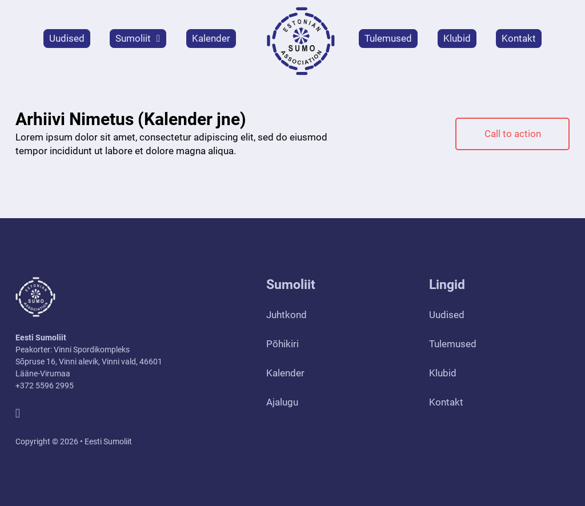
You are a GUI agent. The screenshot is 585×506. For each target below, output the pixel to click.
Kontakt (519, 38)
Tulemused (388, 38)
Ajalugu (282, 402)
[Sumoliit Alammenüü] (158, 38)
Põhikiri (282, 344)
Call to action (512, 133)
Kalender (211, 38)
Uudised (67, 38)
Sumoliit (133, 38)
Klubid (457, 38)
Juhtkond (286, 314)
